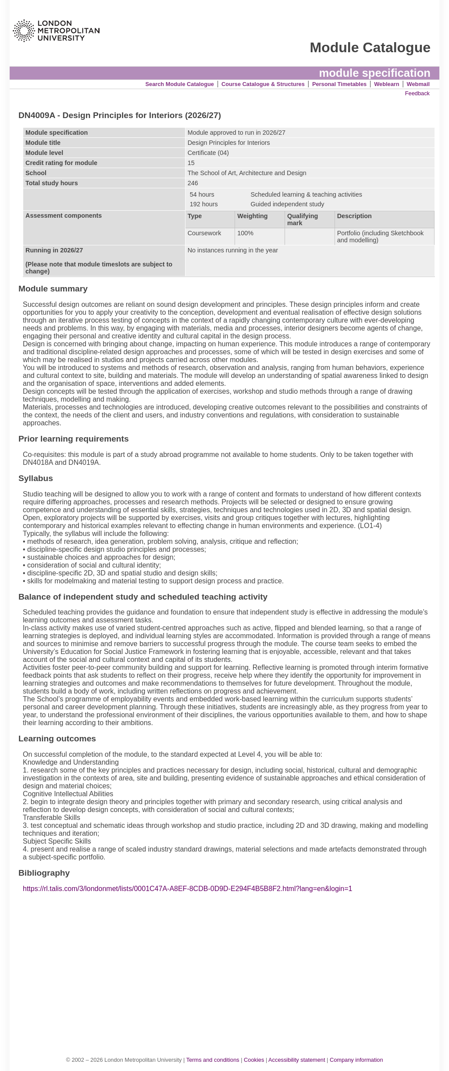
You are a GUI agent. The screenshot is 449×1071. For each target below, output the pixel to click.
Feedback (417, 93)
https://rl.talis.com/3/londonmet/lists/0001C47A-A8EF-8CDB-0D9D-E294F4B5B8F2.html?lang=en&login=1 (188, 888)
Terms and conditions (212, 1060)
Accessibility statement (296, 1060)
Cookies (254, 1060)
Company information (356, 1060)
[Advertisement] (229, 965)
